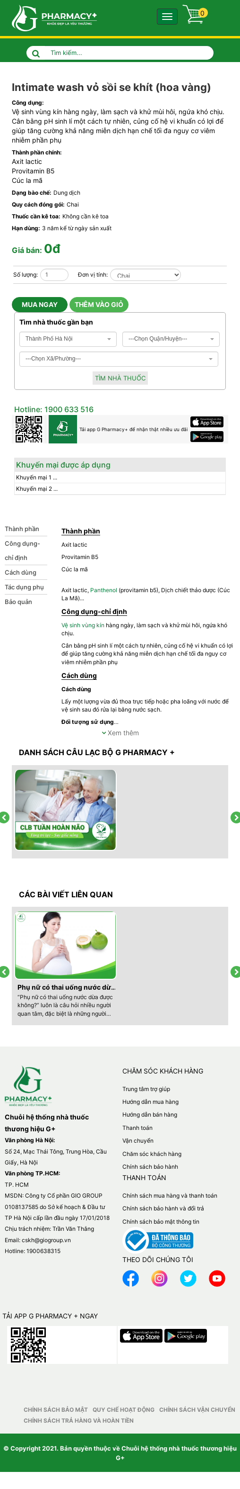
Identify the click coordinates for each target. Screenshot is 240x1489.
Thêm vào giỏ (99, 304)
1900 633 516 (68, 409)
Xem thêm (120, 733)
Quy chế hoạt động (123, 1409)
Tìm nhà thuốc (120, 378)
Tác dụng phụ (24, 587)
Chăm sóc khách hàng (151, 1153)
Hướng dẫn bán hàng (149, 1114)
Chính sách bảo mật (56, 1409)
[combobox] (68, 339)
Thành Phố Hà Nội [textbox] (49, 338)
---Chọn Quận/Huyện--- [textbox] (158, 338)
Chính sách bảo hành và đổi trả (163, 1208)
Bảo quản (18, 601)
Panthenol (103, 590)
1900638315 (43, 1250)
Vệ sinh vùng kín (37, 112)
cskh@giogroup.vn (46, 1240)
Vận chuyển (138, 1140)
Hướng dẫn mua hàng (150, 1101)
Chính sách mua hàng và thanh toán (169, 1195)
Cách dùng (20, 572)
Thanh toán (137, 1127)
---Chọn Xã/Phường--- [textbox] (53, 358)
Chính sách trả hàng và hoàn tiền (79, 1420)
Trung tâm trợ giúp (146, 1088)
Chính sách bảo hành (150, 1166)
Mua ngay (40, 304)
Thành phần (22, 528)
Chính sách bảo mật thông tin (160, 1221)
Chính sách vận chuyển (197, 1409)
